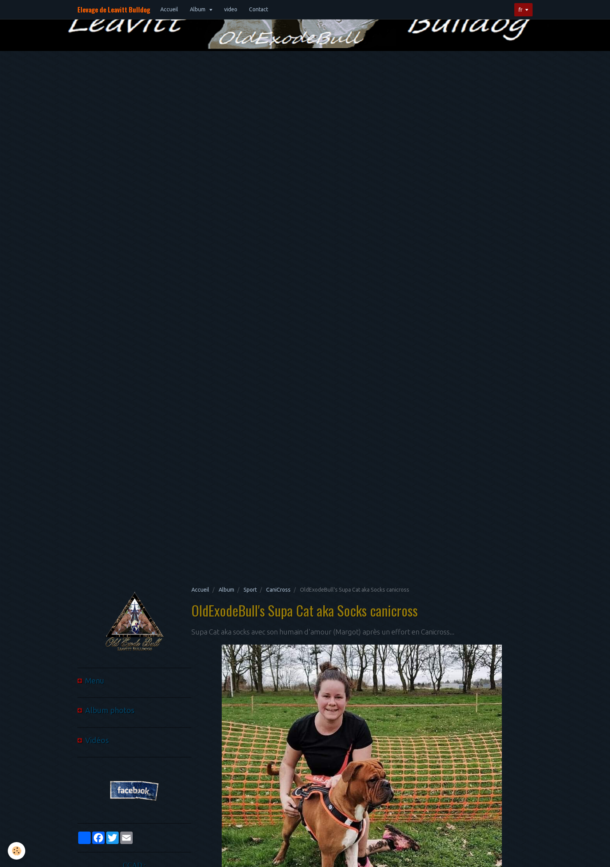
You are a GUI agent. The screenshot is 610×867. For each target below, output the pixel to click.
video (230, 9)
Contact (258, 9)
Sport (250, 590)
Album (198, 9)
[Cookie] (16, 851)
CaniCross (278, 590)
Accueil (169, 9)
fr (520, 10)
